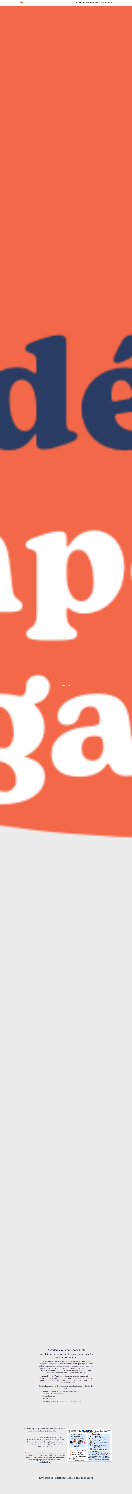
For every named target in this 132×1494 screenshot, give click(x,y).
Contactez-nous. (75, 1402)
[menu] (93, 3)
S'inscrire (108, 3)
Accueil (78, 3)
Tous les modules (88, 3)
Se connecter (99, 3)
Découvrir (66, 685)
